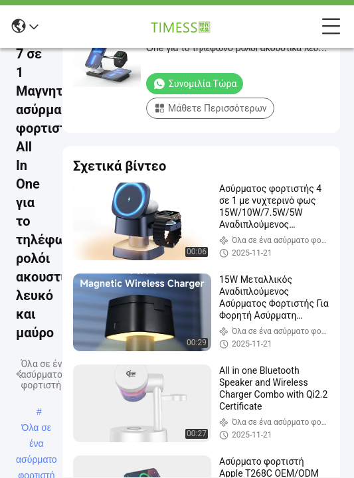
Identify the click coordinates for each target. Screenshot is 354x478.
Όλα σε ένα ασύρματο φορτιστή (36, 429)
